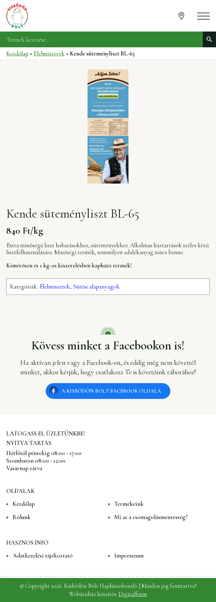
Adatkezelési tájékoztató (43, 555)
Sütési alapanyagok (96, 286)
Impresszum (129, 555)
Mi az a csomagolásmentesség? (151, 517)
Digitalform (132, 594)
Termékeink (129, 503)
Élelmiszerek (49, 53)
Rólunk (22, 517)
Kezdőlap (17, 53)
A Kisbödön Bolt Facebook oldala (111, 391)
